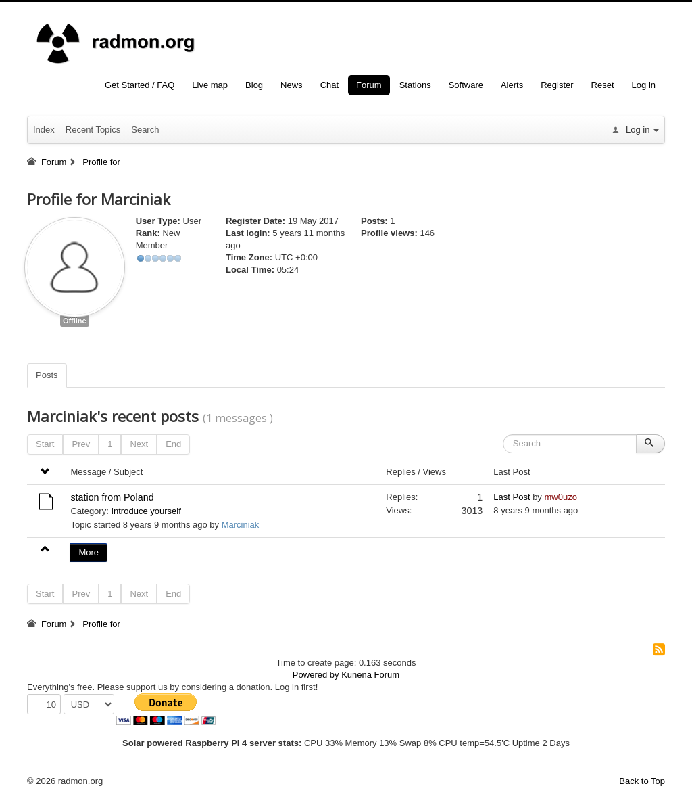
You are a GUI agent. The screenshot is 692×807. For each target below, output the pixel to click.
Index (44, 129)
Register (557, 85)
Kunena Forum (370, 675)
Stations (415, 85)
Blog (254, 85)
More (88, 552)
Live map (210, 85)
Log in (644, 85)
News (291, 85)
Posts (47, 375)
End (173, 444)
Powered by (316, 675)
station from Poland (111, 497)
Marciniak (241, 525)
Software (466, 85)
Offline (74, 321)
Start (45, 444)
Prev (81, 444)
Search (145, 129)
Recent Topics (93, 129)
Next (139, 444)
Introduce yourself (145, 511)
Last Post (511, 497)
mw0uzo (560, 497)
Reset (602, 85)
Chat (329, 85)
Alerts (512, 85)
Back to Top (642, 781)
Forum (369, 85)
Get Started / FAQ (139, 85)
